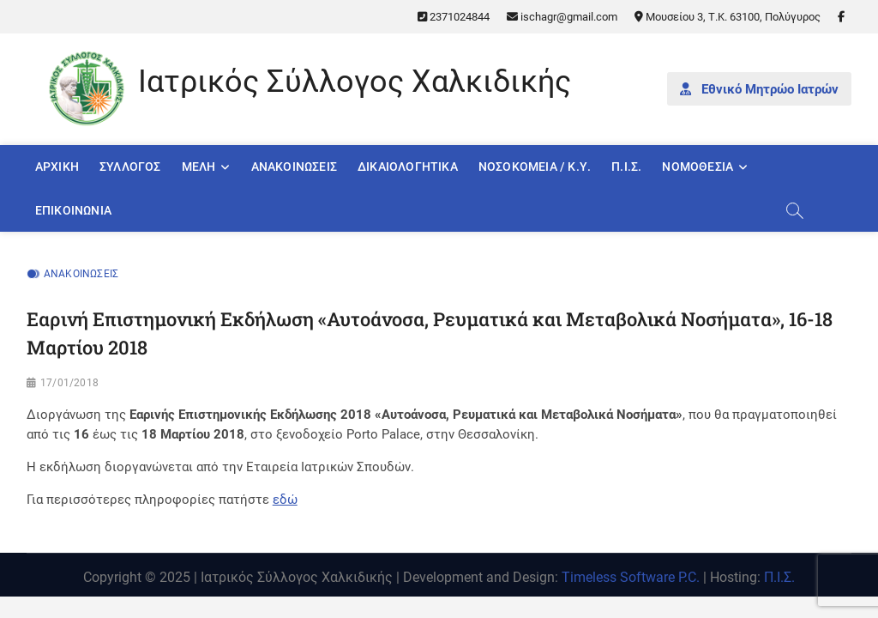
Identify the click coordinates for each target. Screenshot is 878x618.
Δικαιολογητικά (408, 166)
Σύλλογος (130, 166)
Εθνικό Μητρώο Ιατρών (759, 89)
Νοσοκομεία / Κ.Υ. (534, 166)
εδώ (285, 499)
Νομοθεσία (697, 166)
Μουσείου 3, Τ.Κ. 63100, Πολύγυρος (727, 16)
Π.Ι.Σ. (626, 166)
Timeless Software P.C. (631, 577)
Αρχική (57, 166)
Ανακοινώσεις (294, 166)
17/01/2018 (69, 383)
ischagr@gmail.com (562, 16)
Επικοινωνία (73, 210)
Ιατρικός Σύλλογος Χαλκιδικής (354, 82)
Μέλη (199, 166)
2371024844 (454, 16)
